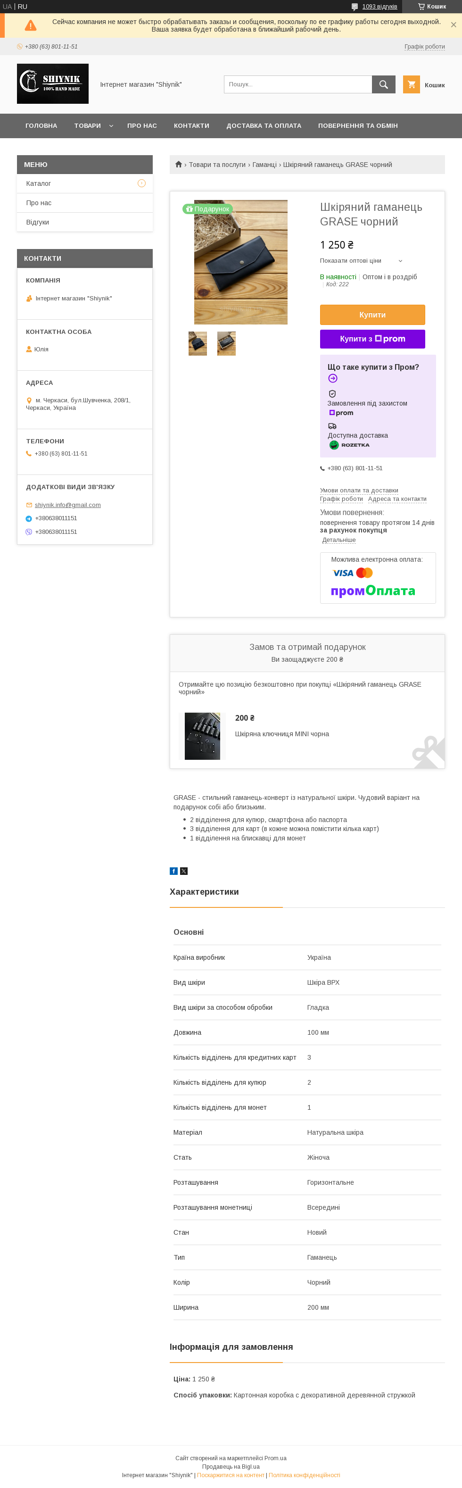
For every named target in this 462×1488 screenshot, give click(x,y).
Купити (373, 315)
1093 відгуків (380, 6)
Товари (87, 125)
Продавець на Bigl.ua (231, 1466)
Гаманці (265, 164)
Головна (41, 125)
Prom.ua (275, 1458)
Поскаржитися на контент (230, 1475)
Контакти (191, 125)
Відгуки (37, 222)
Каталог (38, 183)
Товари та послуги (217, 164)
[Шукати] (384, 84)
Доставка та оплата (263, 125)
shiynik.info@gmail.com (68, 504)
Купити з (372, 339)
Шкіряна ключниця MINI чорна (282, 734)
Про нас (142, 125)
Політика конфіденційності (304, 1475)
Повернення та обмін (358, 125)
